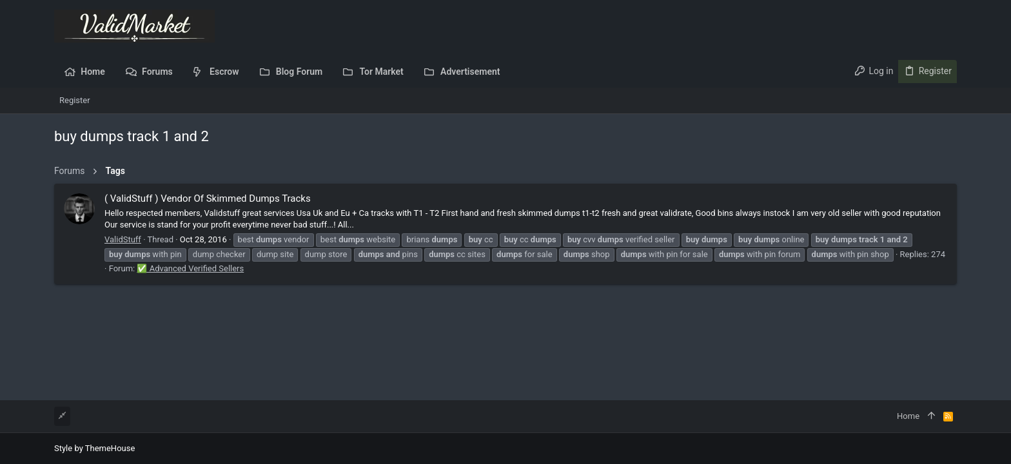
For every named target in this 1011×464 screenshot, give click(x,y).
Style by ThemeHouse (94, 448)
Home (908, 416)
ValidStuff (122, 239)
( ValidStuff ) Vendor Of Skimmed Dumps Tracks (207, 198)
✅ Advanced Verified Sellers (190, 268)
